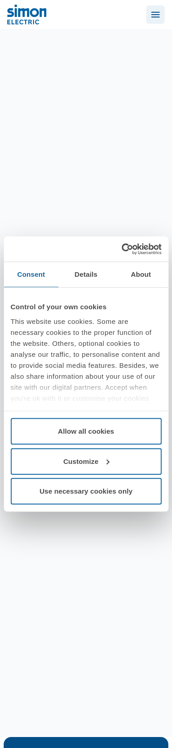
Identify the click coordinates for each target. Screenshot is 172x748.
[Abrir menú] (155, 14)
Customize (86, 461)
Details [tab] (86, 274)
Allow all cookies (86, 431)
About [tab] (141, 274)
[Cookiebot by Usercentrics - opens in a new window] (122, 249)
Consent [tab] (31, 274)
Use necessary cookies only (86, 491)
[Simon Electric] (26, 14)
